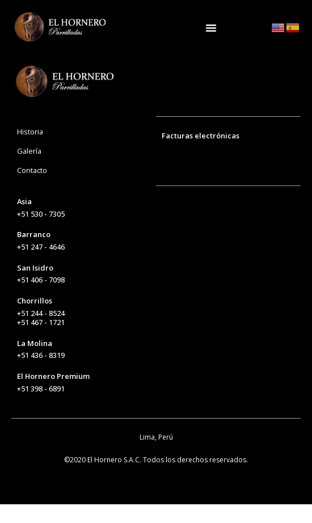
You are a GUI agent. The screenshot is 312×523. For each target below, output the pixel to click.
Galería (29, 170)
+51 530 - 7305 (41, 232)
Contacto (32, 189)
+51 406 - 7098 (41, 299)
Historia (30, 150)
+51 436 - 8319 (41, 374)
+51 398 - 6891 (41, 407)
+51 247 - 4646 (41, 265)
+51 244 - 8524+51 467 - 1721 (41, 337)
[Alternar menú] (211, 27)
